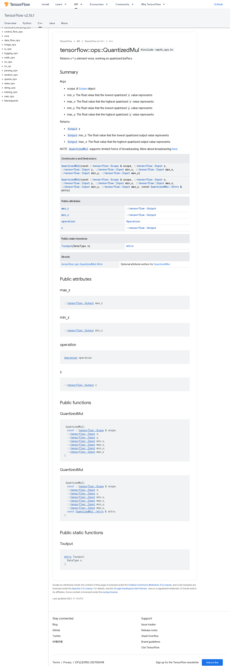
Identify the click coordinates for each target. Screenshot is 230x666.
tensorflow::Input (149, 166)
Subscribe (212, 662)
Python (27, 23)
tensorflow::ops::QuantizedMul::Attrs (82, 264)
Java (52, 23)
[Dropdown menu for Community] (133, 4)
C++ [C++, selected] (40, 23)
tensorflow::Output (142, 208)
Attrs (129, 246)
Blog (55, 624)
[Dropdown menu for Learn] (66, 4)
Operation (133, 221)
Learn (58, 4)
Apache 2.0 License (82, 588)
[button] (23, 27)
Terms (56, 662)
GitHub (218, 4)
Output (72, 129)
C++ (111, 41)
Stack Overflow (150, 636)
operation (68, 221)
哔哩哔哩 (58, 641)
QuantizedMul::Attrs (165, 186)
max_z (65, 208)
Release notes (149, 630)
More (64, 23)
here (175, 149)
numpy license (110, 592)
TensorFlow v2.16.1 (19, 15)
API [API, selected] (76, 4)
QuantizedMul (78, 149)
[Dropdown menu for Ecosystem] (108, 4)
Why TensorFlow (151, 4)
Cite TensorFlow (150, 647)
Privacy (67, 662)
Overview (10, 23)
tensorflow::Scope (106, 166)
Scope (83, 88)
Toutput (66, 246)
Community (122, 4)
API (78, 41)
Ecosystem (97, 4)
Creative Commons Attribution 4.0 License (150, 585)
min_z (65, 215)
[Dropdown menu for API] (82, 4)
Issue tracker (148, 624)
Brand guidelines (150, 641)
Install (45, 4)
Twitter (57, 636)
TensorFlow (66, 41)
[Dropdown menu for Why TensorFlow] (165, 4)
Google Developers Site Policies (130, 588)
